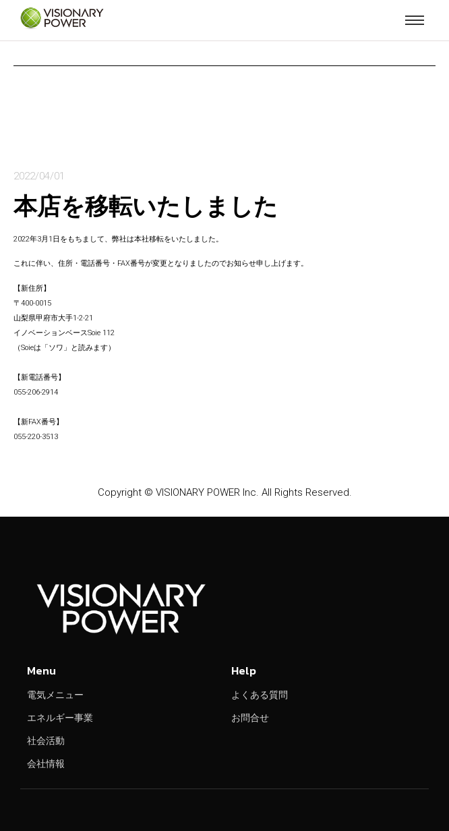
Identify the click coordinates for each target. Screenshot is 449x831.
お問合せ (250, 717)
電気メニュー (55, 694)
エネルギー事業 (60, 717)
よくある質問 (259, 694)
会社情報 (46, 763)
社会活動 (46, 740)
